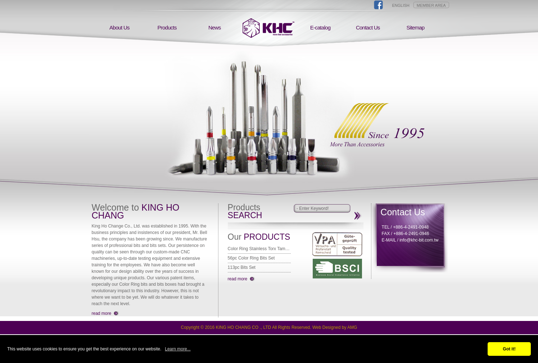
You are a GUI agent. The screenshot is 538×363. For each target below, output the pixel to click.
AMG (352, 327)
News (214, 27)
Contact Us (368, 27)
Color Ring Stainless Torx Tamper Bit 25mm (259, 248)
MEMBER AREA (431, 5)
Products (166, 27)
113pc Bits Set (242, 267)
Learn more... (177, 348)
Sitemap (416, 27)
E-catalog (320, 27)
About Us (119, 27)
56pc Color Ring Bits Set (251, 258)
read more (102, 313)
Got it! (509, 348)
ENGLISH (401, 5)
